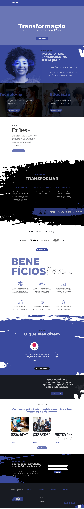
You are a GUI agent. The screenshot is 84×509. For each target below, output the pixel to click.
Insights (50, 2)
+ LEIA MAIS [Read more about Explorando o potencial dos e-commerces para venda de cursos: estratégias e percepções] (13, 442)
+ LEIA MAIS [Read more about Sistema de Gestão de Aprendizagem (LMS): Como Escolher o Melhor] (57, 442)
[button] (20, 240)
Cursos (40, 498)
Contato (57, 2)
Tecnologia (41, 490)
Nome (49, 464)
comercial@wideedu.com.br (67, 492)
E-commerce (41, 492)
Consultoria (41, 497)
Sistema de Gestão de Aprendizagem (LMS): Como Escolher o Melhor (63, 434)
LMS (40, 493)
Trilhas (40, 500)
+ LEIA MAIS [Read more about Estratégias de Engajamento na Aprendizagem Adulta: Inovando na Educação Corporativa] (35, 442)
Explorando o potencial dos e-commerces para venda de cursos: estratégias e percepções (19, 435)
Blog (52, 490)
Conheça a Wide (29, 490)
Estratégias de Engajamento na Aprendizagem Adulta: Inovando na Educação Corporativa (41, 435)
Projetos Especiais (42, 501)
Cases (28, 492)
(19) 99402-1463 (65, 490)
